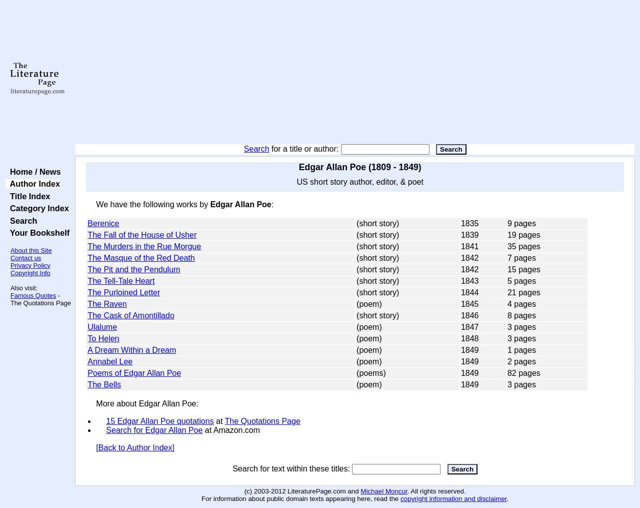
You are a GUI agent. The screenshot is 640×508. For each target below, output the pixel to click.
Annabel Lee (110, 361)
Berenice (103, 223)
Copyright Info (30, 273)
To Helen (103, 338)
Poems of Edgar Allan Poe (134, 373)
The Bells (104, 384)
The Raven (107, 304)
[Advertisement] (355, 73)
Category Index (37, 208)
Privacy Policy (30, 265)
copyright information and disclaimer (453, 498)
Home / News (33, 171)
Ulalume (102, 327)
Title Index (28, 196)
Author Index (33, 183)
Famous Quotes (33, 295)
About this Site (31, 250)
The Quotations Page (262, 421)
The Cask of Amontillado (131, 315)
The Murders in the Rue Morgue (144, 246)
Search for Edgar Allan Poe (154, 430)
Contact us (25, 258)
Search (257, 149)
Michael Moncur (383, 491)
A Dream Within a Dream (132, 350)
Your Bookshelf (38, 232)
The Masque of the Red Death (141, 258)
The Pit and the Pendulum (134, 269)
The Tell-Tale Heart (121, 281)
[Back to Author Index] (135, 447)
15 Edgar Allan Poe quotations (160, 421)
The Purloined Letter (124, 292)
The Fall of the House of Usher (142, 235)
